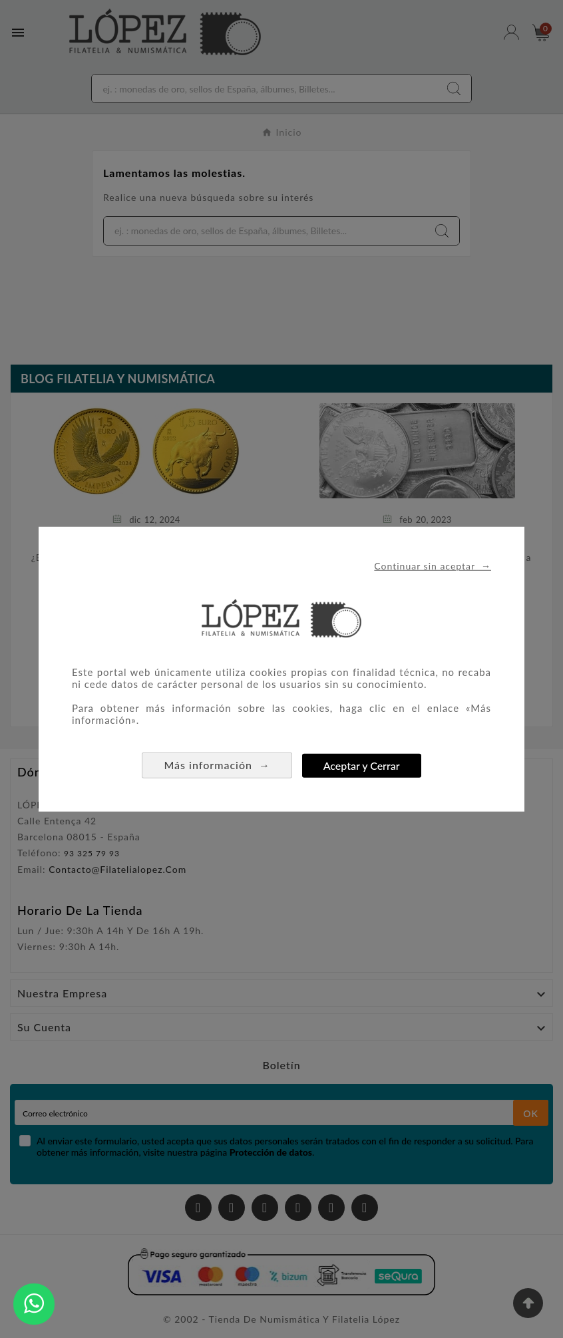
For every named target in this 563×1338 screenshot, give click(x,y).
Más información (217, 764)
